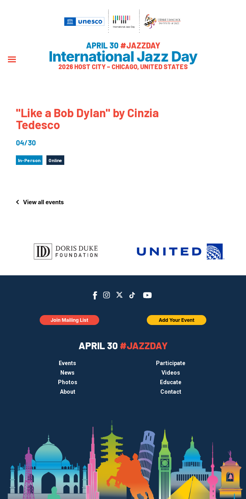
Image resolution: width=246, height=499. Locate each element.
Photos (67, 382)
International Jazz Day (123, 56)
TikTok (132, 295)
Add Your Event (176, 320)
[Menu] (12, 60)
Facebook (95, 295)
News (67, 372)
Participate (170, 363)
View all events (43, 202)
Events (67, 363)
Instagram (106, 295)
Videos (170, 372)
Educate (170, 382)
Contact (170, 392)
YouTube (147, 295)
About (67, 392)
